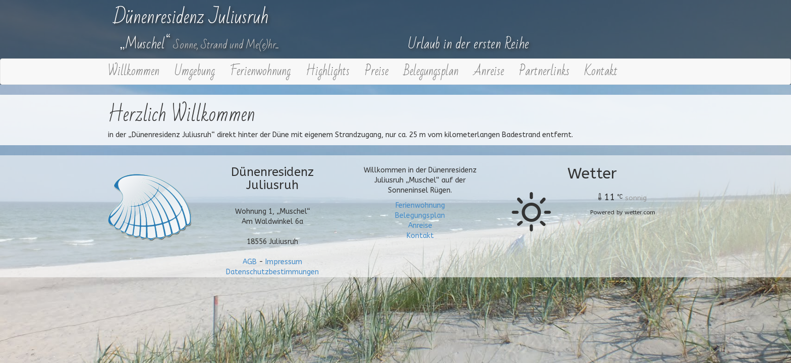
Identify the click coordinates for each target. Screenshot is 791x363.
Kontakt (601, 71)
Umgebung (195, 71)
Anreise (489, 71)
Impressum (283, 262)
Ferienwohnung (260, 71)
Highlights (328, 71)
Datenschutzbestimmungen (272, 272)
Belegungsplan (431, 71)
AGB (250, 262)
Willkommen (133, 71)
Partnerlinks (544, 71)
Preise (376, 71)
